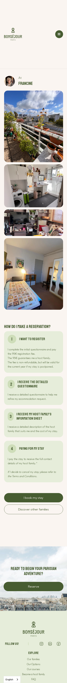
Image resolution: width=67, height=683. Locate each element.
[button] (59, 34)
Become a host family (33, 674)
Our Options (33, 664)
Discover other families (33, 509)
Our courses (33, 669)
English (9, 679)
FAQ (33, 679)
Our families (33, 659)
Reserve (33, 586)
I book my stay (33, 497)
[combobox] (12, 679)
